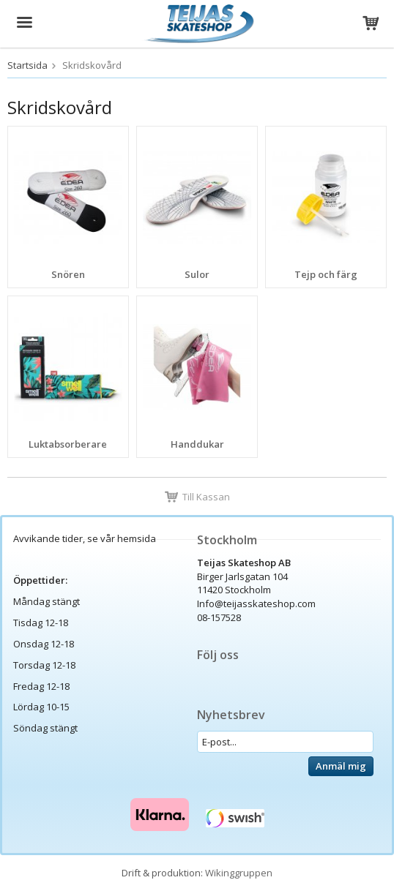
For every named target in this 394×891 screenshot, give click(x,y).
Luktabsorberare (68, 444)
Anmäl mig (341, 765)
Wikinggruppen (238, 872)
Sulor (197, 274)
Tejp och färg (325, 274)
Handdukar (197, 444)
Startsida (27, 65)
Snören (68, 274)
